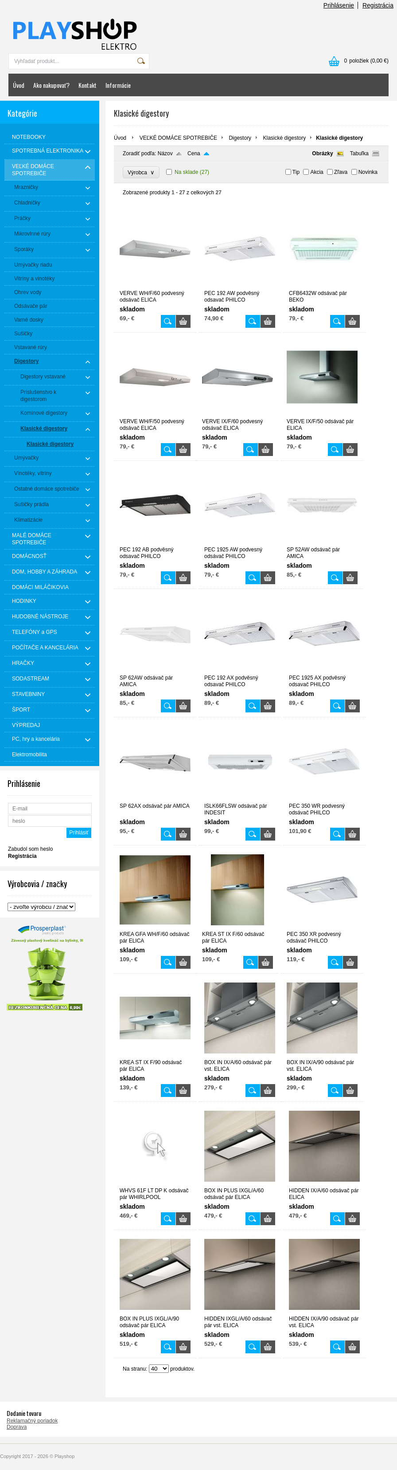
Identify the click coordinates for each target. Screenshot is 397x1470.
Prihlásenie (338, 5)
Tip (296, 172)
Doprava (17, 1427)
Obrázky (322, 153)
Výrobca (141, 172)
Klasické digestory (284, 138)
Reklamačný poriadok (32, 1421)
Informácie (118, 85)
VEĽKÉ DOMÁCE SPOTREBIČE (178, 138)
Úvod (18, 85)
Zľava (340, 172)
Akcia (316, 172)
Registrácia (377, 5)
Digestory (240, 138)
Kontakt (87, 85)
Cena (193, 153)
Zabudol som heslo (30, 849)
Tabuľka (359, 153)
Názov (165, 153)
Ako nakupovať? (51, 85)
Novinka (368, 172)
